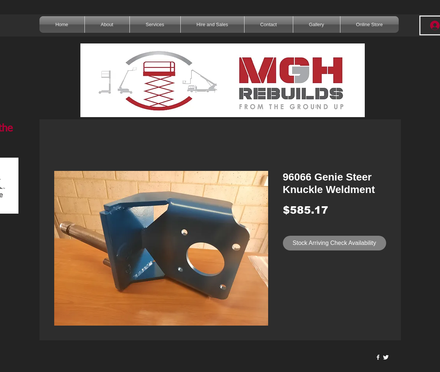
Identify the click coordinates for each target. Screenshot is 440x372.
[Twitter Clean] (385, 357)
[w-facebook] (378, 357)
